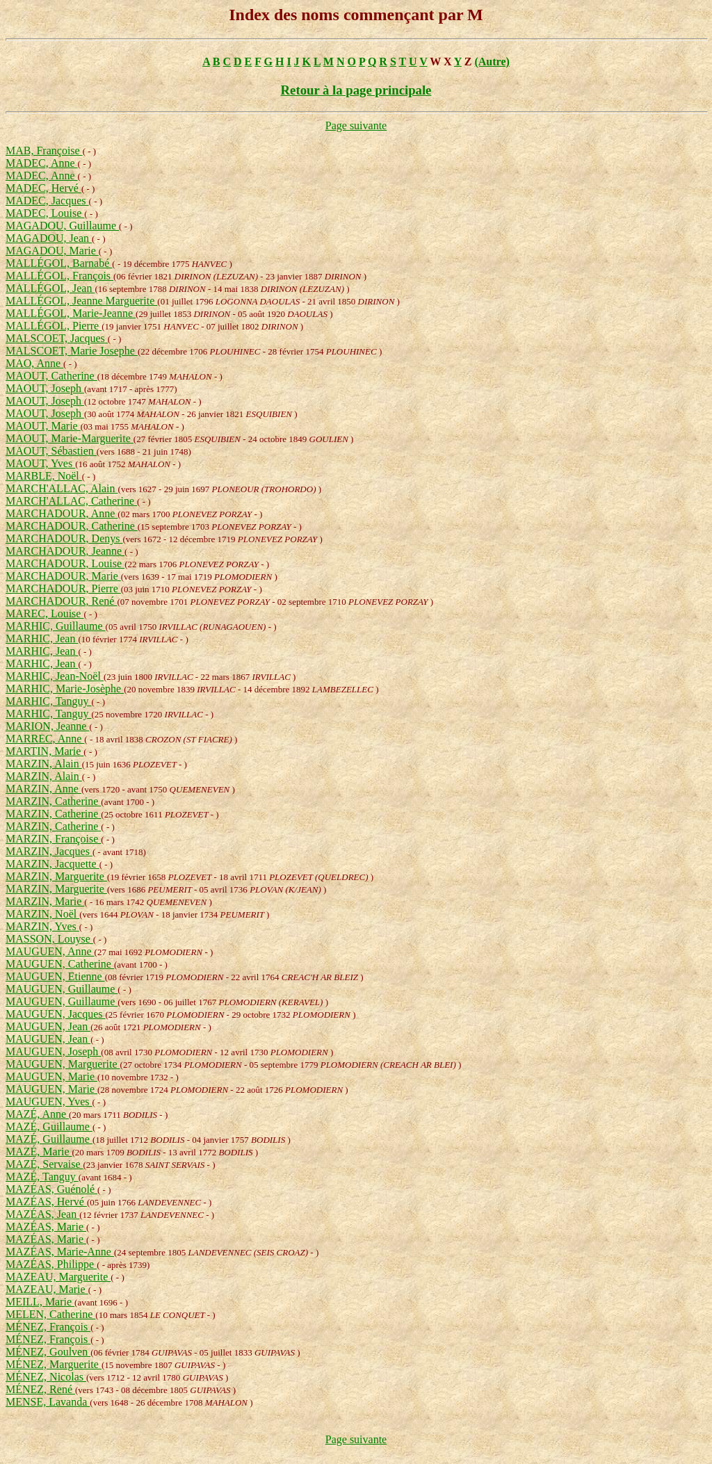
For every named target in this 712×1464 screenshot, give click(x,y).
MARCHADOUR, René (61, 601)
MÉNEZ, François (48, 1327)
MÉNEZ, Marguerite (54, 1364)
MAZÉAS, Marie (46, 1227)
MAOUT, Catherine (51, 376)
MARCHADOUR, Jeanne (65, 551)
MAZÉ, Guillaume (49, 1126)
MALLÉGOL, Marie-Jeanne (71, 313)
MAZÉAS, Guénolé (51, 1189)
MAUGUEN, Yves (49, 1101)
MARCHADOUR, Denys (64, 538)
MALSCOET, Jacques (57, 338)
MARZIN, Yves (42, 926)
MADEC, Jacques (47, 200)
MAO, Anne (34, 363)
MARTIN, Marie (44, 751)
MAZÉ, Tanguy (42, 1176)
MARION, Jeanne (47, 726)
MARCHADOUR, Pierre (63, 588)
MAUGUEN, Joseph (53, 1051)
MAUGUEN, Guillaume (62, 989)
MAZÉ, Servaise (44, 1164)
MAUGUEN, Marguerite (63, 1064)
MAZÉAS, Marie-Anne (60, 1252)
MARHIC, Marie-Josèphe (65, 688)
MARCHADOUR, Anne (62, 513)
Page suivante (356, 125)
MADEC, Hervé (43, 188)
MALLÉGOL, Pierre (54, 326)
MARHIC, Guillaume (56, 626)
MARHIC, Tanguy (48, 701)
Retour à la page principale (356, 90)
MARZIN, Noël (42, 914)
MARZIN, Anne (43, 789)
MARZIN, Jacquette (52, 864)
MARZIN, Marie (45, 901)
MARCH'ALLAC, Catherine (71, 501)
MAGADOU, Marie (52, 251)
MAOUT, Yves (40, 463)
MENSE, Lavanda (48, 1402)
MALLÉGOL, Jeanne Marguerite (81, 301)
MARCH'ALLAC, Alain (62, 488)
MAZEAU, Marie (47, 1289)
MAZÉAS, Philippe (51, 1264)
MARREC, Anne (45, 739)
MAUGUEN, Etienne (55, 976)
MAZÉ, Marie (39, 1151)
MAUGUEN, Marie (51, 1076)
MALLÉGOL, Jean (50, 288)
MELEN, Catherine (50, 1314)
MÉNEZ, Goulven (48, 1352)
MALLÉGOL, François (59, 276)
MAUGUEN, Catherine (60, 964)
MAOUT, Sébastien (51, 451)
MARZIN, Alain (44, 764)
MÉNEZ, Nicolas (46, 1377)
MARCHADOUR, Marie (63, 576)
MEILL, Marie (40, 1302)
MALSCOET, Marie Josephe (72, 351)
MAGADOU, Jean (49, 238)
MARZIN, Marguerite (56, 876)
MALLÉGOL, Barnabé (59, 263)
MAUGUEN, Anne (50, 951)
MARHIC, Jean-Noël (55, 676)
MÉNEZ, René (40, 1389)
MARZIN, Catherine (53, 801)
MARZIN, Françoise (53, 839)
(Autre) (491, 61)
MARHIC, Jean (42, 638)
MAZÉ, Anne (37, 1114)
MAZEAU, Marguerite (58, 1277)
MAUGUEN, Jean (48, 1026)
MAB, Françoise (44, 150)
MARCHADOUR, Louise (65, 563)
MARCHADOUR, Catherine (72, 526)
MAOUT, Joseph (45, 388)
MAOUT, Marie (43, 426)
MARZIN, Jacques (49, 851)
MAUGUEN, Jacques (56, 1014)
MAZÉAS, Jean (42, 1214)
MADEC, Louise (45, 213)
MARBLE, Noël (44, 476)
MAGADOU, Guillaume (62, 225)
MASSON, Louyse (49, 939)
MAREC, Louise (44, 613)
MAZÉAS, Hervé (46, 1201)
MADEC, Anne (42, 163)
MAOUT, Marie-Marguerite (70, 438)
